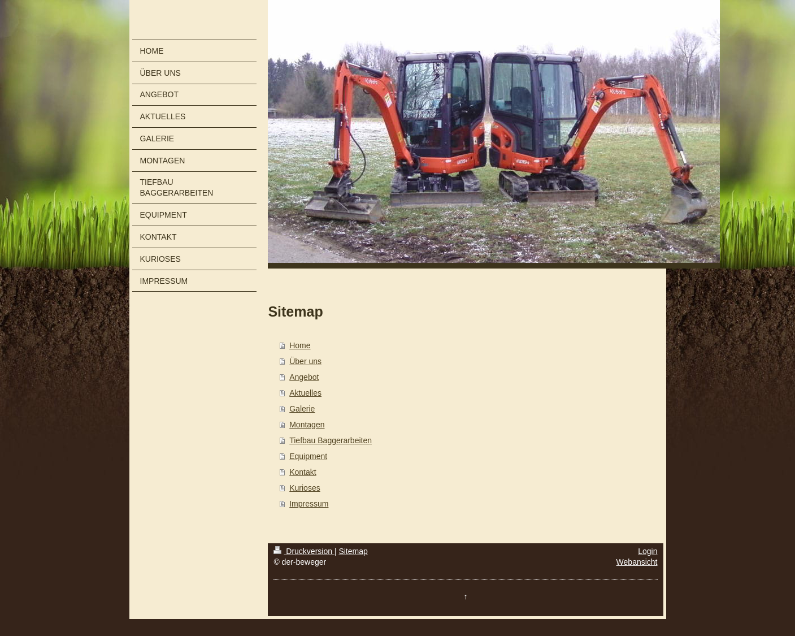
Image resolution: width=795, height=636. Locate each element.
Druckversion (303, 551)
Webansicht (637, 561)
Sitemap (352, 551)
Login (647, 551)
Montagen (306, 424)
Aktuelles (305, 392)
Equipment (308, 456)
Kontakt (302, 472)
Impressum (308, 503)
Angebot (304, 377)
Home (299, 345)
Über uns (305, 361)
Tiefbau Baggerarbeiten (330, 440)
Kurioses (304, 487)
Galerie (302, 408)
